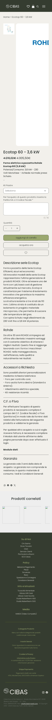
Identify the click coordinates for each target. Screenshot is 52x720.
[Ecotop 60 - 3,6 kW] (22, 17)
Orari (26, 549)
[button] (33, 6)
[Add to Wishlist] (26, 253)
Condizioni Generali (32, 473)
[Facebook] (8, 485)
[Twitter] (14, 485)
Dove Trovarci (26, 546)
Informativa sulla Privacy (26, 658)
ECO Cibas (26, 557)
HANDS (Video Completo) (26, 614)
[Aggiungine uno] (17, 228)
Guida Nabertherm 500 (26, 601)
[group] (26, 515)
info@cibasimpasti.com (29, 704)
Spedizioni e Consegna (26, 577)
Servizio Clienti (26, 551)
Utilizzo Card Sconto (26, 596)
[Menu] (43, 6)
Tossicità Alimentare (26, 590)
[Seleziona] (26, 191)
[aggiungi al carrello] (26, 238)
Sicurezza (26, 572)
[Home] (6, 17)
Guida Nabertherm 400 (26, 598)
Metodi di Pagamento (26, 567)
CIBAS (14, 6)
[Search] (37, 6)
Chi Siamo (26, 543)
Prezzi (26, 570)
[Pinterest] (11, 485)
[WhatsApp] (4, 485)
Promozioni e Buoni (26, 554)
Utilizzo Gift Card (26, 593)
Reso (26, 575)
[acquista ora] (26, 245)
